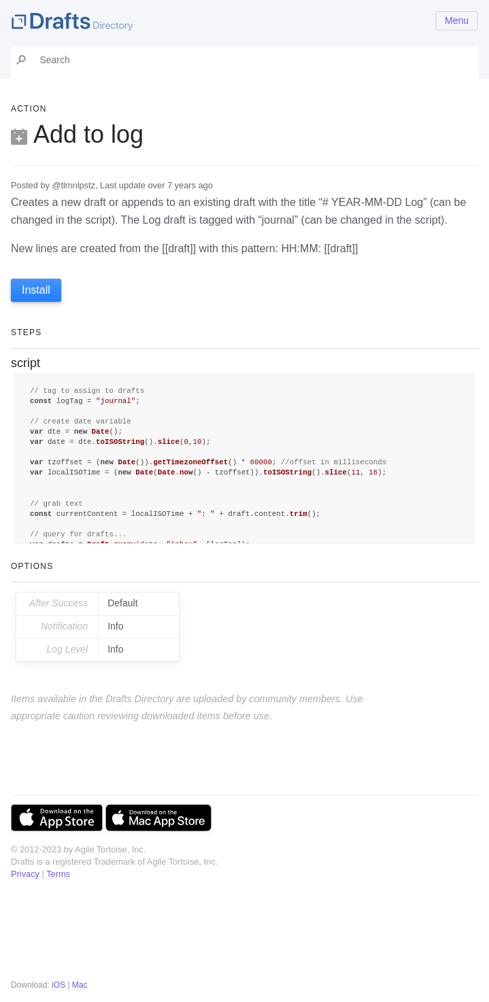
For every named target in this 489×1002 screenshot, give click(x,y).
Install (36, 290)
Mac (80, 985)
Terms (58, 874)
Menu (457, 20)
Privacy (25, 874)
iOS (58, 985)
